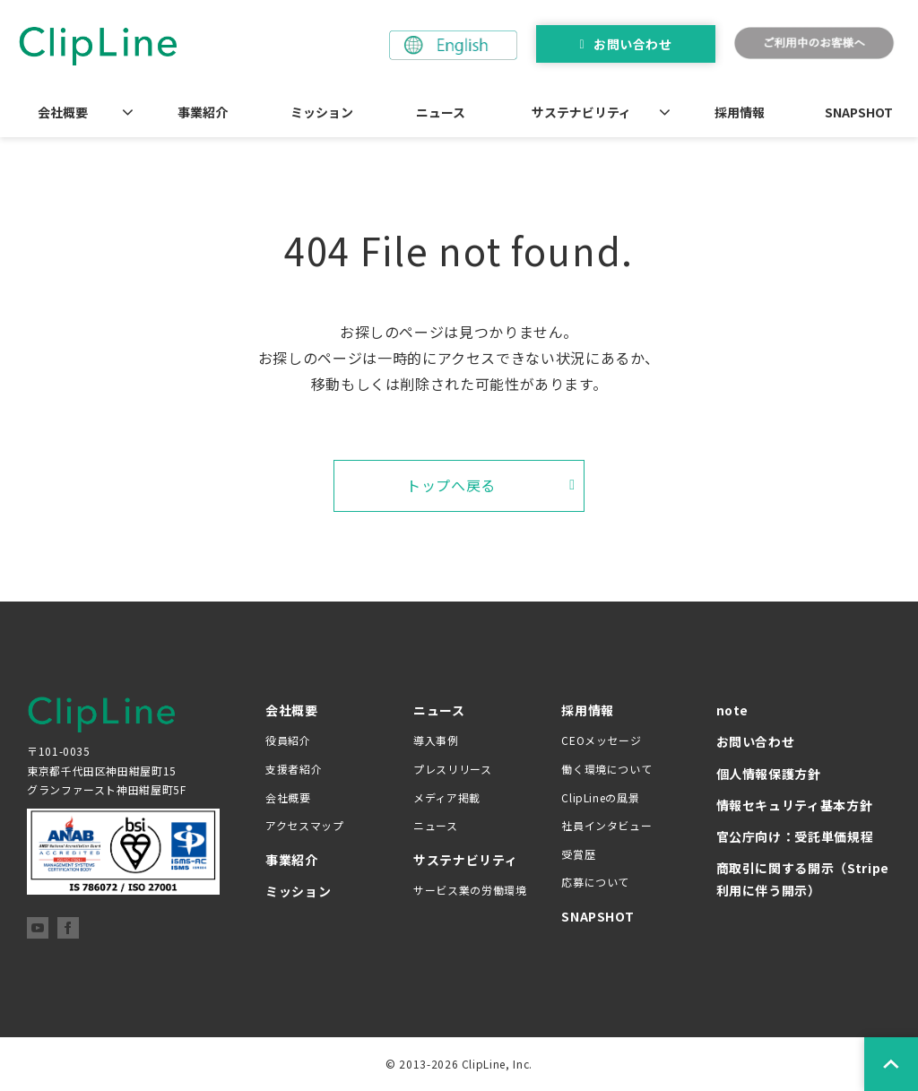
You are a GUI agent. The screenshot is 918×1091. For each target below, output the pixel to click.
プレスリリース (452, 768)
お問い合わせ (632, 44)
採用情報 (739, 112)
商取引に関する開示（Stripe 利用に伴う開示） (802, 879)
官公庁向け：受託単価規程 (795, 836)
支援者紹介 (293, 768)
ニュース (440, 112)
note (732, 710)
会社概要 (63, 112)
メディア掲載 (447, 797)
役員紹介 (288, 740)
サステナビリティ (581, 112)
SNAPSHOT (859, 112)
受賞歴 (578, 854)
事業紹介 (203, 112)
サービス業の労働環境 (469, 889)
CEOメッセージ (601, 740)
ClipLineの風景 (600, 797)
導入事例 (436, 740)
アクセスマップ (304, 825)
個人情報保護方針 (768, 774)
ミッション (321, 112)
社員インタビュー (606, 825)
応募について (595, 881)
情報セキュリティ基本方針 (794, 805)
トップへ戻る (451, 485)
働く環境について (606, 768)
